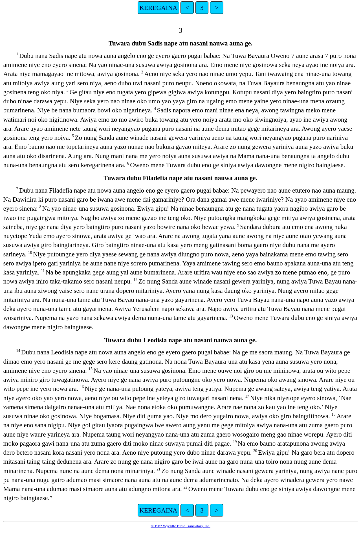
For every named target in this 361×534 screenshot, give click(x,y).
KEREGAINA (158, 7)
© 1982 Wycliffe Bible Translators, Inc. (180, 526)
